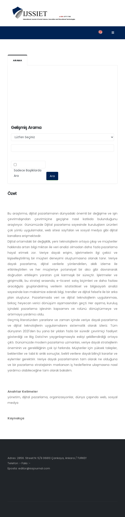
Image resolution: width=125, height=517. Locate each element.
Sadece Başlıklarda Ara (27, 173)
